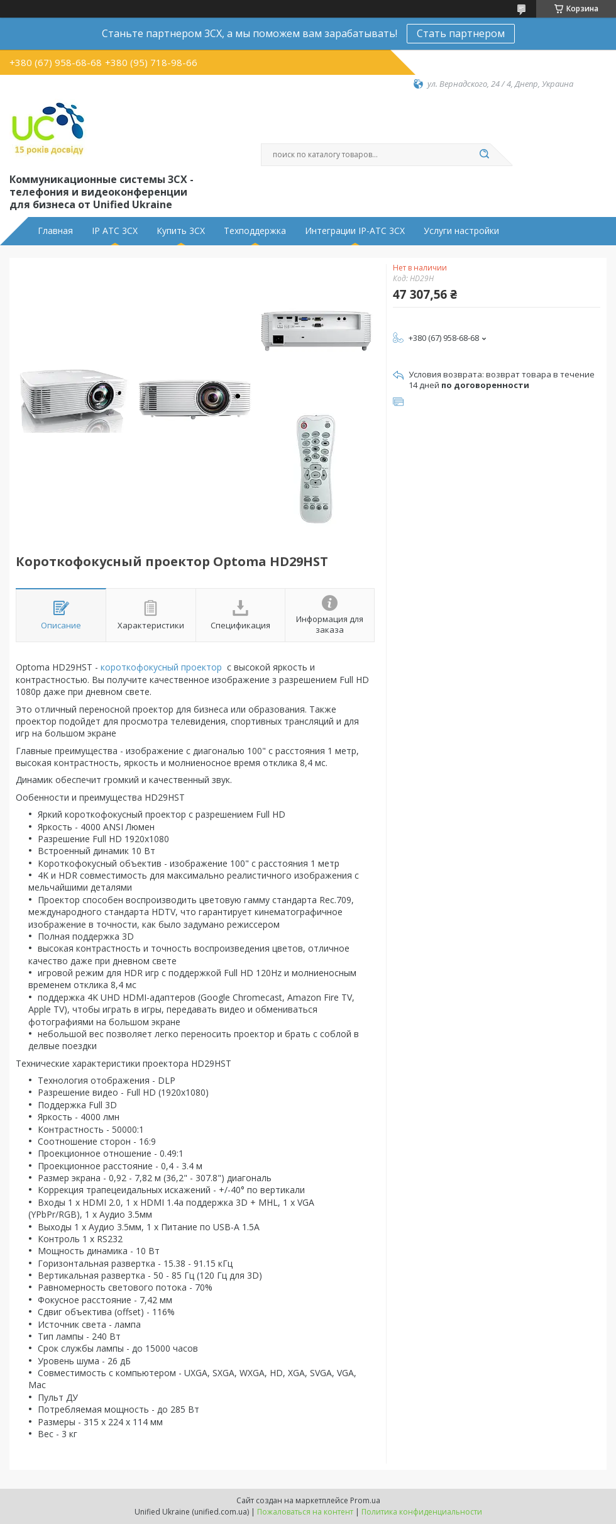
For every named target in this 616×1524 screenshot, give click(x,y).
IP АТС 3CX (115, 230)
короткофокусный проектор (162, 667)
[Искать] (484, 154)
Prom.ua (365, 1500)
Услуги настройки (461, 230)
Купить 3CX (181, 230)
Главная (55, 230)
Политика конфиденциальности (421, 1511)
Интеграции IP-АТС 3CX (355, 230)
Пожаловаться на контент (305, 1511)
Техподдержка (255, 230)
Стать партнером (461, 33)
